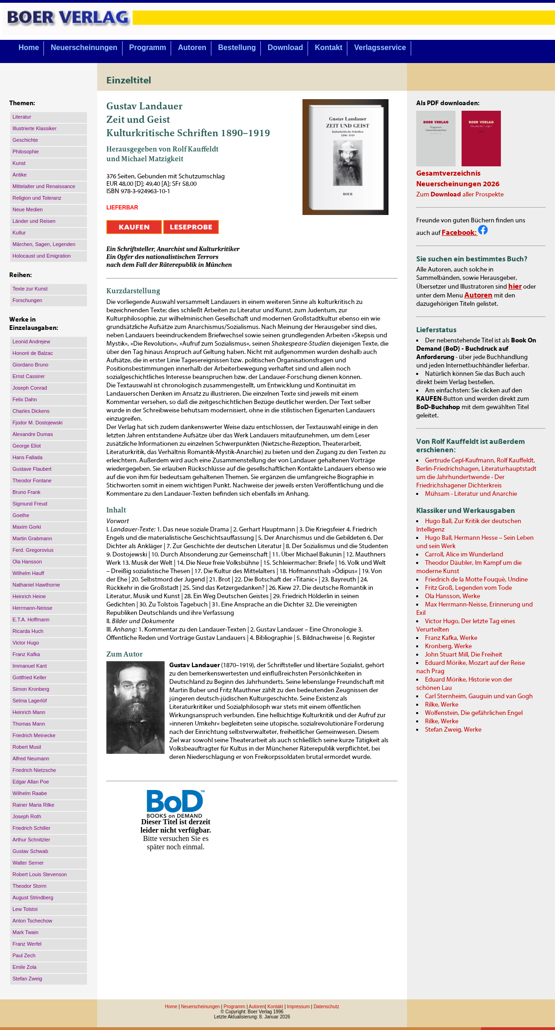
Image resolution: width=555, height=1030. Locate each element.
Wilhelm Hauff (28, 573)
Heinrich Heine (29, 596)
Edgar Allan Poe (30, 781)
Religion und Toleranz (37, 198)
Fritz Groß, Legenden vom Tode (468, 588)
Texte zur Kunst (30, 288)
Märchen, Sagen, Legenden (43, 244)
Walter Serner (27, 863)
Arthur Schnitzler (31, 839)
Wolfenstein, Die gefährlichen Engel (474, 713)
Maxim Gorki (26, 527)
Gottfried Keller (29, 677)
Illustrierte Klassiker (34, 128)
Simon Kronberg (30, 689)
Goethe (20, 515)
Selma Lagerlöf (29, 700)
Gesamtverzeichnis (448, 173)
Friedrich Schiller (31, 828)
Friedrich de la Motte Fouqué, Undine (476, 579)
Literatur (21, 117)
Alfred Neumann (30, 758)
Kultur (19, 232)
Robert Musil (26, 747)
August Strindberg (32, 897)
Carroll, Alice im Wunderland (464, 554)
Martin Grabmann (32, 538)
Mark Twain (25, 932)
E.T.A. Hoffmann (30, 619)
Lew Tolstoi (24, 909)
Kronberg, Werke (448, 646)
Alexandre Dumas (32, 434)
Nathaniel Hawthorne (36, 585)
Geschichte (25, 140)
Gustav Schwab (30, 851)
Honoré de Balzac (32, 353)
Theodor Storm (29, 886)
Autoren (192, 47)
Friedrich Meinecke (34, 735)
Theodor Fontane (31, 480)
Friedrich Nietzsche (34, 770)
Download (285, 47)
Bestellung (237, 47)
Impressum (298, 1006)
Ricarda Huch (27, 631)
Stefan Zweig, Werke (453, 729)
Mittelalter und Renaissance (43, 186)
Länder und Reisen (34, 221)
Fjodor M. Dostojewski (37, 422)
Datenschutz (326, 1006)
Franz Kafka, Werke (451, 638)
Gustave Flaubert (31, 469)
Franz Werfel (27, 944)
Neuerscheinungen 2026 (458, 184)
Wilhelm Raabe (29, 793)
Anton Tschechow (32, 920)
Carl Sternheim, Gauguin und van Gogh (479, 696)
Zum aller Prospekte (460, 194)
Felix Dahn (24, 399)
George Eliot (26, 446)
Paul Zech (24, 955)
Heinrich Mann (28, 712)
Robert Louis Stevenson (39, 874)
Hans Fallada (27, 457)
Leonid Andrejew (31, 341)
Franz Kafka (26, 654)
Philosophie (25, 151)
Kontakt (329, 47)
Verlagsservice (380, 47)
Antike (19, 174)
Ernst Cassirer (28, 376)
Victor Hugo (25, 642)
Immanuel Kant (29, 666)
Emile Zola (24, 967)
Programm (147, 47)
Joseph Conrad (29, 388)
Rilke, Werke (441, 704)
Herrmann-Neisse (32, 608)
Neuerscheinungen (84, 47)
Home (28, 47)
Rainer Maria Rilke (33, 805)
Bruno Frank (26, 492)
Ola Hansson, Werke (452, 596)
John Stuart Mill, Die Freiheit (463, 654)
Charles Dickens (30, 411)
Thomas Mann (28, 724)
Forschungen (27, 300)
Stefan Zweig (27, 978)
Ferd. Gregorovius (33, 550)
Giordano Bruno (30, 364)
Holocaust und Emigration (41, 256)
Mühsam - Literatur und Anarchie (471, 494)
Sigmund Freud (29, 503)
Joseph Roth (26, 816)
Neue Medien (27, 209)
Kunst (18, 163)
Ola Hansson (27, 561)
